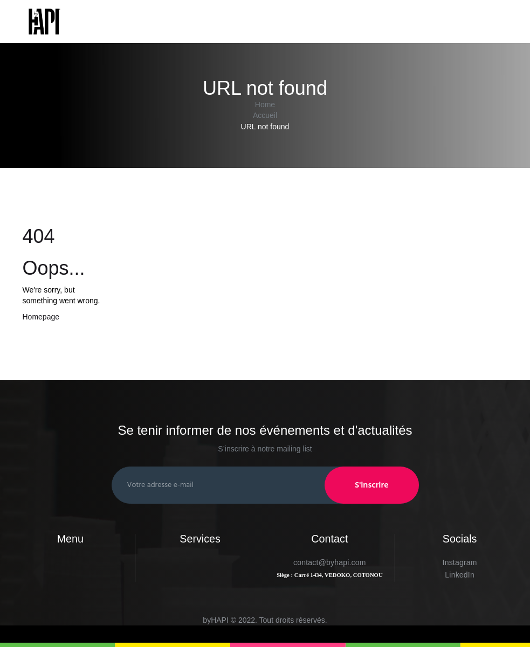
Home (265, 104)
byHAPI (215, 620)
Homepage (41, 316)
